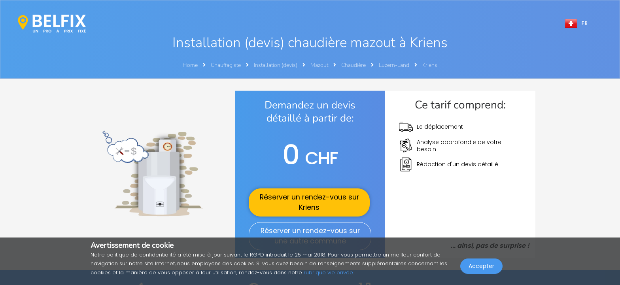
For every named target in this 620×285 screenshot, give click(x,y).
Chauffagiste (226, 65)
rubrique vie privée (328, 272)
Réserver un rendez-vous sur (309, 202)
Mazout (319, 65)
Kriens (429, 65)
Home (190, 65)
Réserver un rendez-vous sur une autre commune (310, 236)
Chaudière (354, 65)
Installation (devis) (276, 65)
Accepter (481, 268)
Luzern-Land (394, 65)
